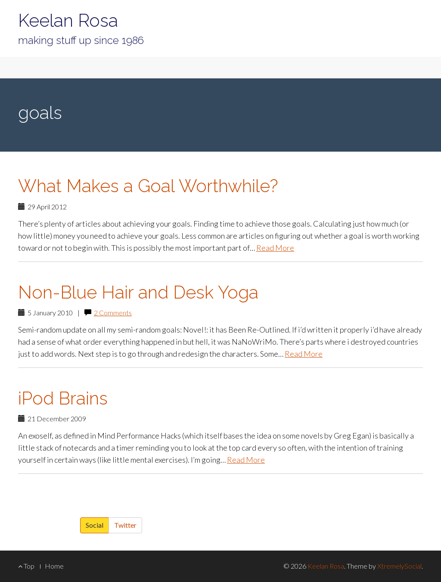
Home (54, 566)
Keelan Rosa (68, 20)
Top (26, 566)
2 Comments (113, 312)
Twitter (125, 525)
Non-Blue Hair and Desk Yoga (138, 292)
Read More (275, 247)
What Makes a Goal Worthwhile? (148, 185)
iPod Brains (63, 398)
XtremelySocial (399, 566)
